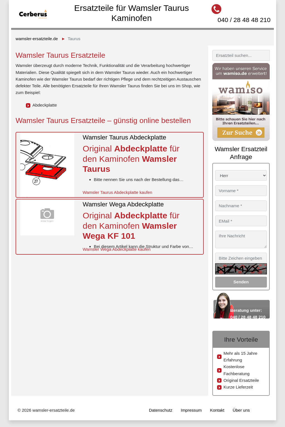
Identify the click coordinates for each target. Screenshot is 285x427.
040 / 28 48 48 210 (244, 19)
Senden (241, 281)
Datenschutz (160, 410)
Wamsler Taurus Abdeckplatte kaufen (117, 192)
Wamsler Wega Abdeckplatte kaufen (117, 249)
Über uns (241, 410)
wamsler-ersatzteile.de (37, 38)
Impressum (191, 410)
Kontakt (217, 410)
